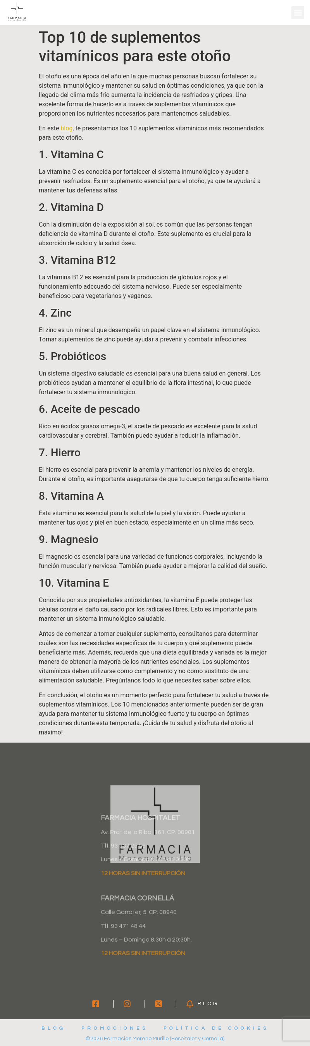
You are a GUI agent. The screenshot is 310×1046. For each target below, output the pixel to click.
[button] (297, 12)
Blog (53, 1028)
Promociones (114, 1028)
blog (66, 128)
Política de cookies (216, 1028)
